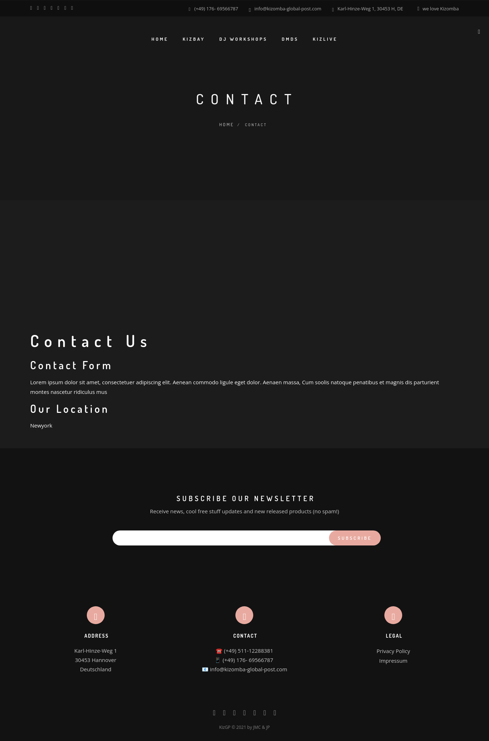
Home (226, 123)
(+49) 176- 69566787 (216, 8)
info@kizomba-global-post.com (287, 8)
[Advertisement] (244, 253)
